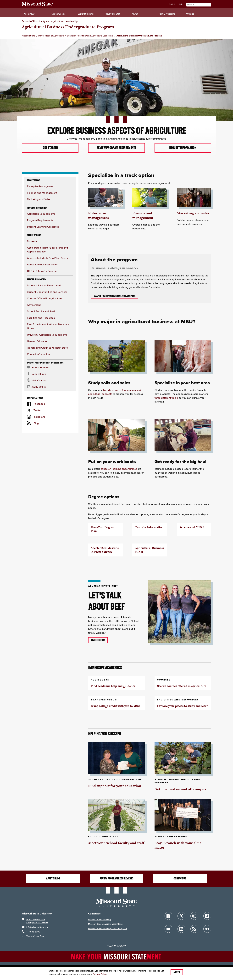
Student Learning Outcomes (43, 227)
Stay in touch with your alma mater (178, 845)
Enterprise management (98, 215)
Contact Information (38, 354)
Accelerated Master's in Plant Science (48, 258)
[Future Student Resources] (50, 368)
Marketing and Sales (38, 199)
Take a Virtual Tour (35, 936)
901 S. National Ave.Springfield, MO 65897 (37, 921)
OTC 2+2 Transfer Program (42, 271)
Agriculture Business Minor (42, 264)
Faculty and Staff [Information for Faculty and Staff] (112, 13)
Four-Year (32, 241)
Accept (176, 972)
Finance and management (142, 215)
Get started (50, 148)
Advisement (34, 305)
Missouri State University (99, 919)
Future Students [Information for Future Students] (58, 13)
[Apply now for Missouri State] (50, 387)
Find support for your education (114, 785)
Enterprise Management (40, 186)
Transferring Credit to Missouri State (47, 348)
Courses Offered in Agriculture (44, 298)
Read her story (98, 640)
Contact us (179, 878)
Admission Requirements (41, 214)
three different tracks (166, 398)
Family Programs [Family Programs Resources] (167, 13)
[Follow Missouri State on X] (181, 916)
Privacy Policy (99, 974)
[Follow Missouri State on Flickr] (207, 929)
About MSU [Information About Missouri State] (29, 13)
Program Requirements (40, 220)
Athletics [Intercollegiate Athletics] (190, 13)
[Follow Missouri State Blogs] (194, 929)
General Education (37, 341)
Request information (183, 148)
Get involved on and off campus (180, 789)
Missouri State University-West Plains (105, 923)
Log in (172, 4)
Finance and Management (42, 193)
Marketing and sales (193, 213)
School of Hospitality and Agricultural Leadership (50, 21)
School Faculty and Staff (41, 311)
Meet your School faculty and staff (116, 843)
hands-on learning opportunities (118, 469)
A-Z (181, 4)
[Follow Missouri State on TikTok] (207, 916)
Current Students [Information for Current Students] (86, 13)
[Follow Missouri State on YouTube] (168, 929)
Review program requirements (116, 148)
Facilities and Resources (41, 318)
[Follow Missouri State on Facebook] (168, 916)
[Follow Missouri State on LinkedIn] (181, 929)
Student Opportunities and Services (47, 292)
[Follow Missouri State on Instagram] (194, 916)
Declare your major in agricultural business (114, 295)
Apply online (53, 878)
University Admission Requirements (47, 335)
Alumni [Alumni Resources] (135, 13)
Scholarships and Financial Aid (44, 285)
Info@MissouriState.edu (37, 927)
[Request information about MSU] (50, 374)
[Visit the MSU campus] (50, 380)
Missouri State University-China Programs (107, 928)
